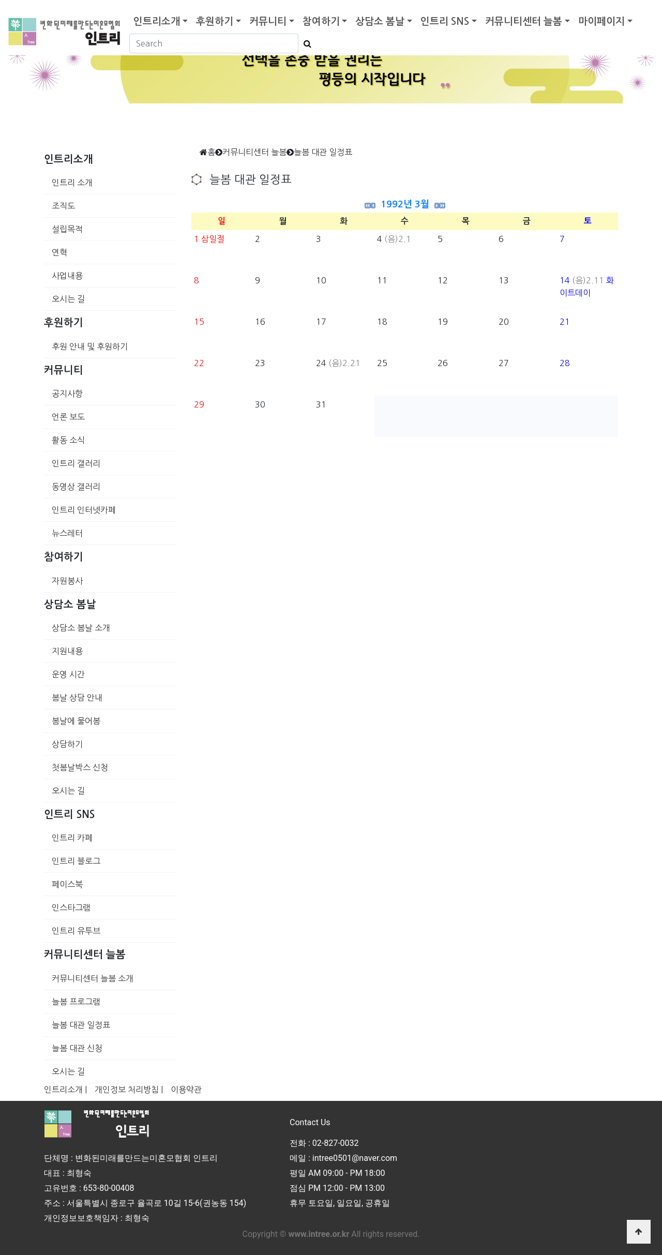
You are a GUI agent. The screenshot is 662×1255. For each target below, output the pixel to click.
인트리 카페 (72, 838)
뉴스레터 (67, 533)
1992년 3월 (405, 204)
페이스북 (67, 884)
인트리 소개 (72, 182)
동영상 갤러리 (76, 486)
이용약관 (186, 1089)
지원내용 (67, 651)
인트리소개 (156, 21)
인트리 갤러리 (76, 463)
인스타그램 (71, 907)
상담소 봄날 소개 (81, 628)
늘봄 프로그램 (76, 1001)
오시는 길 (68, 299)
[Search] (213, 43)
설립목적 (67, 229)
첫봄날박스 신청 (80, 767)
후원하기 (214, 21)
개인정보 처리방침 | (129, 1089)
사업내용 (67, 275)
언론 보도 (68, 417)
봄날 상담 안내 (77, 697)
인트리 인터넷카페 (84, 510)
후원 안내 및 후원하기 (90, 346)
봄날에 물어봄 (76, 721)
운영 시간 (68, 674)
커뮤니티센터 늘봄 (523, 21)
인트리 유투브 (76, 931)
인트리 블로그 (76, 861)
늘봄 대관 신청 (77, 1048)
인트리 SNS (444, 21)
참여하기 (321, 21)
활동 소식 (68, 440)
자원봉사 (67, 581)
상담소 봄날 (379, 21)
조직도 (63, 206)
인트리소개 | (65, 1089)
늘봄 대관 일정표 (81, 1025)
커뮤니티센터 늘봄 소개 (92, 978)
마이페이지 (601, 21)
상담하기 (67, 744)
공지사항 (67, 393)
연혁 (59, 252)
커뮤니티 (268, 21)
